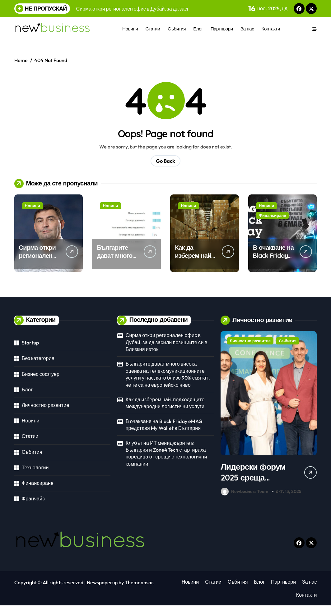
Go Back (165, 161)
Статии (153, 29)
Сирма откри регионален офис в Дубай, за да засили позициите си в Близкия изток (166, 342)
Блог (198, 29)
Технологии (35, 467)
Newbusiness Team (244, 492)
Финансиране (272, 215)
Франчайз (33, 498)
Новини (130, 29)
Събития (177, 29)
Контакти (271, 29)
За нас (247, 29)
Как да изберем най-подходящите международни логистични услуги (165, 402)
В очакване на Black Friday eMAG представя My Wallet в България (164, 424)
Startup (30, 342)
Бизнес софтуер (40, 374)
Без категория (38, 358)
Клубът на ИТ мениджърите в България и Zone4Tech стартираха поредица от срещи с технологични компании (166, 453)
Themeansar (139, 583)
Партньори (222, 29)
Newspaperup (102, 583)
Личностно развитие (45, 405)
